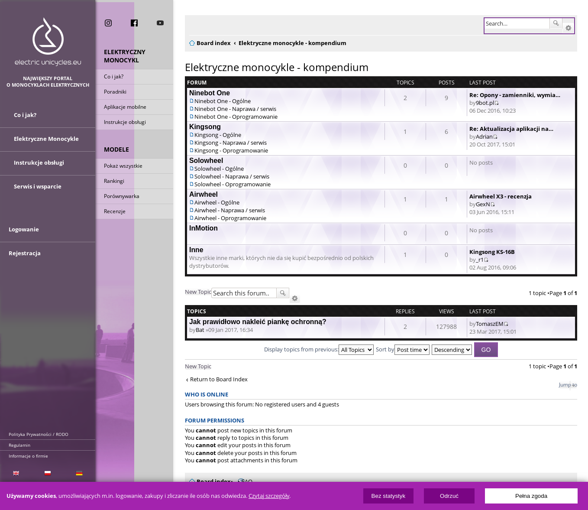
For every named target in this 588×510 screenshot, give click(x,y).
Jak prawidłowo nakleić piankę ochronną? (257, 321)
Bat (200, 330)
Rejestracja (25, 256)
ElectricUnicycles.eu (48, 41)
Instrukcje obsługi (125, 122)
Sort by (403, 349)
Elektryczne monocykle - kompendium (276, 67)
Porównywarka (121, 196)
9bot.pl (485, 103)
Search (555, 23)
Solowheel (206, 160)
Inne (196, 249)
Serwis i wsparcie (37, 188)
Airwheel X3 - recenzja (500, 196)
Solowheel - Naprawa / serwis (231, 176)
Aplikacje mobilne (125, 107)
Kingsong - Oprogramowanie (231, 150)
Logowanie (24, 233)
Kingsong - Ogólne (217, 135)
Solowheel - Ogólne (219, 168)
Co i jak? (113, 77)
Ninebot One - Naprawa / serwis (235, 109)
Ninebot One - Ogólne (222, 101)
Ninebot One (209, 93)
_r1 (480, 259)
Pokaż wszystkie (123, 166)
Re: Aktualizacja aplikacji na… (511, 129)
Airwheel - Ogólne (216, 202)
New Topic (198, 292)
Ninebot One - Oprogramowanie (236, 116)
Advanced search (568, 28)
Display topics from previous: (319, 349)
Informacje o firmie (28, 456)
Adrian (484, 136)
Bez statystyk (389, 496)
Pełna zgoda (531, 496)
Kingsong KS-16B (492, 252)
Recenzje (115, 211)
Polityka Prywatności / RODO (38, 434)
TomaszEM (490, 324)
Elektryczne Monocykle (46, 140)
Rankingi (114, 181)
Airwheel (203, 194)
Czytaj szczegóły (269, 496)
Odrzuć (449, 496)
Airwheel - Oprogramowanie (230, 218)
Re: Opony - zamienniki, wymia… (514, 95)
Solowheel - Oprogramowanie (232, 184)
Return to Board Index (219, 379)
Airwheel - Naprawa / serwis (229, 210)
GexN (483, 204)
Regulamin (19, 445)
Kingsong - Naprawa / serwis (230, 142)
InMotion (203, 228)
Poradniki (115, 92)
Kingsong (205, 126)
